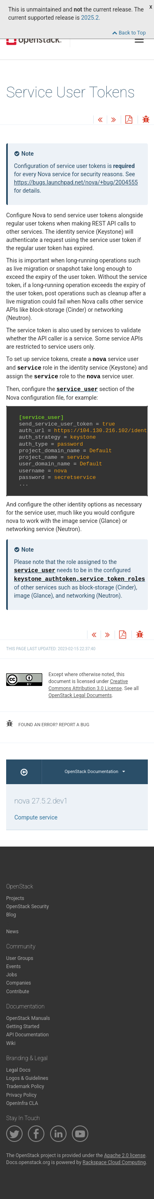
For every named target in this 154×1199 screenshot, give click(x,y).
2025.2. (90, 17)
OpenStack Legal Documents (80, 695)
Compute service (35, 817)
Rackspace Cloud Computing (114, 1162)
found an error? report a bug (47, 723)
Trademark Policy (25, 1086)
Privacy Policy (21, 1095)
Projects (15, 898)
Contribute (17, 991)
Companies (18, 983)
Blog (11, 915)
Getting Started (22, 1026)
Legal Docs (18, 1070)
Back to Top (129, 33)
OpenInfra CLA (22, 1103)
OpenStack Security (27, 906)
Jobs (11, 975)
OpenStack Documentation (94, 771)
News (12, 931)
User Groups (19, 958)
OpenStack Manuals (28, 1018)
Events (13, 966)
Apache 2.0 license (124, 1155)
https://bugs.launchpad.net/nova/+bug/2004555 (76, 182)
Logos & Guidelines (27, 1078)
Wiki (11, 1043)
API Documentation (27, 1035)
